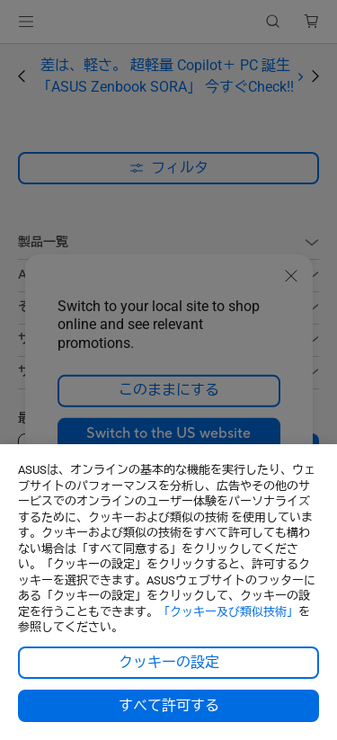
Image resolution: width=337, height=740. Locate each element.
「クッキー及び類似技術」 (228, 612)
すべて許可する (169, 706)
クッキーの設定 (169, 663)
